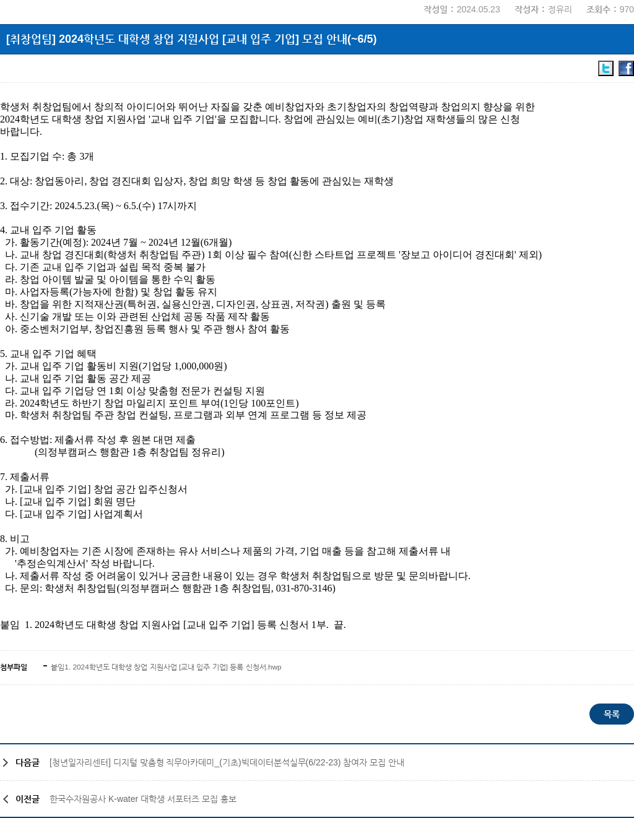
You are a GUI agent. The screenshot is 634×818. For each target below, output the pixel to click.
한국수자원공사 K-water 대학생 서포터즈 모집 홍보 (143, 799)
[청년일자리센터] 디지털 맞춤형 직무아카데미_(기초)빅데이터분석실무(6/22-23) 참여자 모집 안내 (227, 762)
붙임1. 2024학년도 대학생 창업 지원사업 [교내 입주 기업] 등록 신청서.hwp (165, 667)
